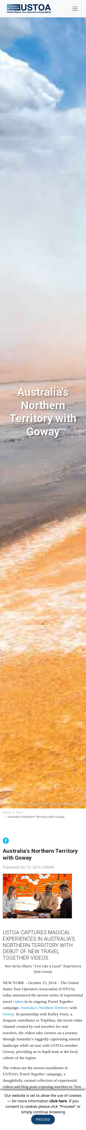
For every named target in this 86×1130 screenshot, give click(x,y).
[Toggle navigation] (75, 8)
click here (58, 1100)
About (7, 812)
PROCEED (43, 1119)
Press (19, 812)
